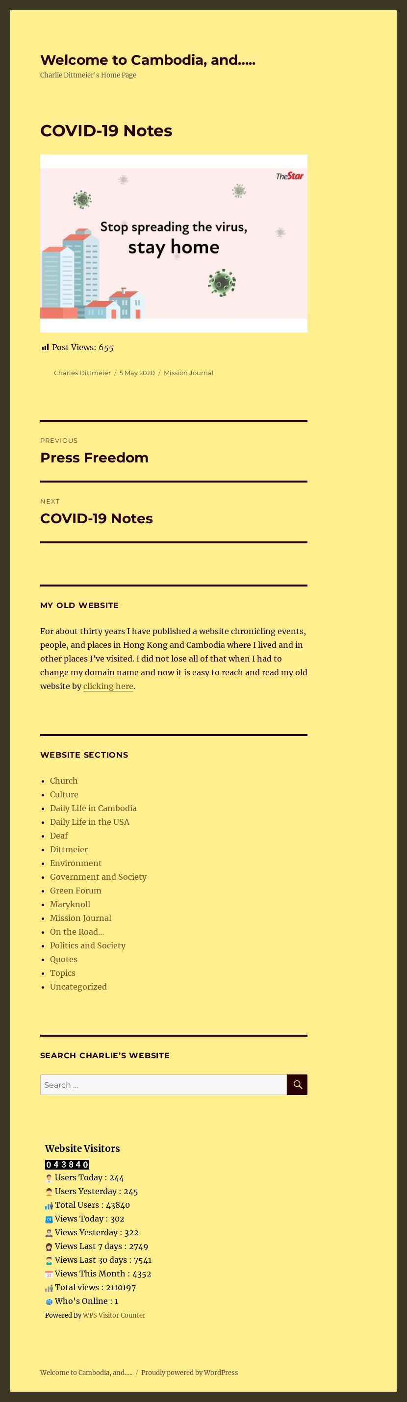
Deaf (59, 836)
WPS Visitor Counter (114, 1315)
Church (64, 781)
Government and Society (98, 877)
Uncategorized (78, 987)
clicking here (108, 686)
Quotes (63, 959)
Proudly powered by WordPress (189, 1373)
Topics (63, 973)
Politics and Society (88, 945)
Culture (64, 794)
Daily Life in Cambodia (93, 808)
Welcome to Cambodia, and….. (147, 59)
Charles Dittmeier (82, 373)
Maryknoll (70, 904)
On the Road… (77, 932)
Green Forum (76, 890)
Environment (76, 863)
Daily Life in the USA (89, 822)
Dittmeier (69, 849)
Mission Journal (189, 373)
